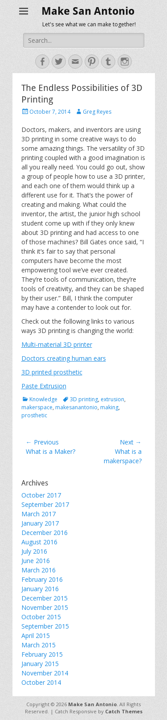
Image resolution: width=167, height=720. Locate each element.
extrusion (112, 399)
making (109, 407)
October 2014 (41, 682)
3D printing (84, 399)
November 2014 (44, 673)
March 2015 (38, 645)
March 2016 (38, 570)
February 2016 (42, 579)
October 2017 (41, 495)
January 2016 (40, 588)
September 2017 (45, 504)
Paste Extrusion (43, 386)
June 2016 (35, 560)
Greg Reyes (97, 111)
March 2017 (38, 514)
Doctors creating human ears (63, 358)
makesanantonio (76, 407)
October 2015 (41, 617)
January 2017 (40, 523)
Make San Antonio (87, 11)
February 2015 (42, 654)
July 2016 (34, 551)
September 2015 (45, 626)
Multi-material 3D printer (56, 344)
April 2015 (35, 635)
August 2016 (39, 542)
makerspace (37, 407)
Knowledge (43, 399)
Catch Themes (124, 711)
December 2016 (44, 532)
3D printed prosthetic (51, 372)
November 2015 (44, 607)
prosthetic (34, 415)
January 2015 (40, 663)
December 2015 (44, 598)
